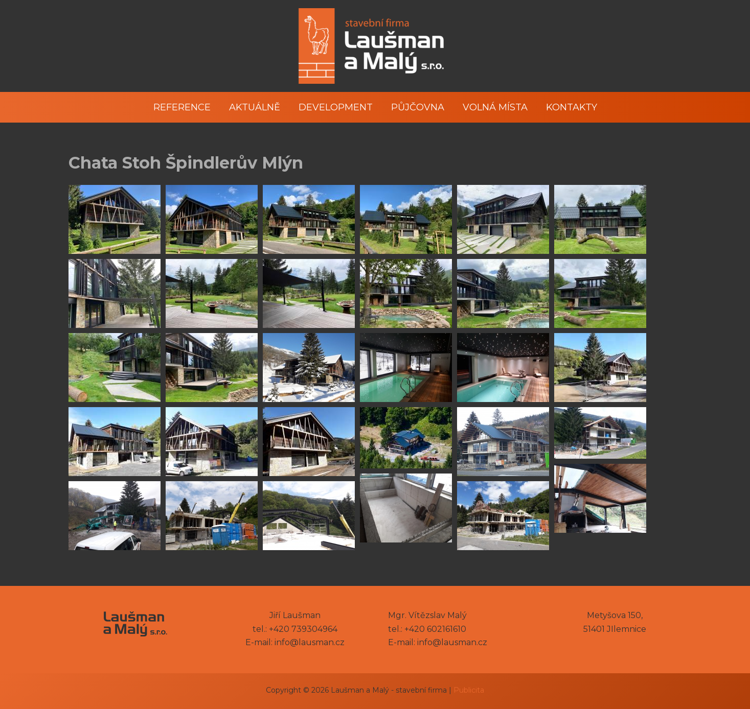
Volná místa (495, 107)
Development (336, 107)
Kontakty (571, 107)
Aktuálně (254, 107)
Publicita (468, 690)
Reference (182, 107)
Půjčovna (417, 107)
